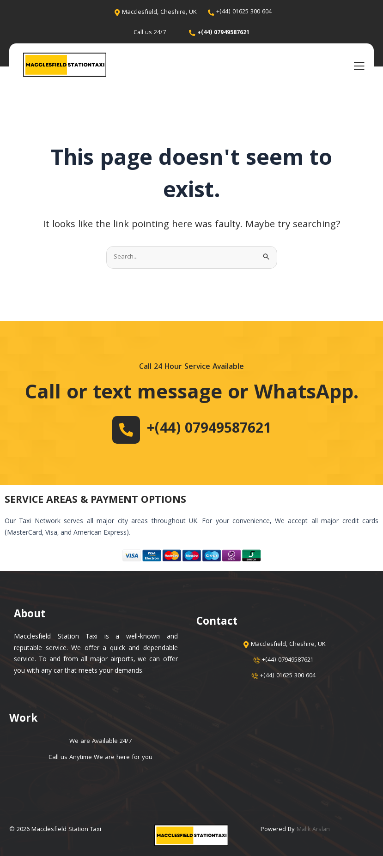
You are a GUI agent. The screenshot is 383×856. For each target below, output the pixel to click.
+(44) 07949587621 (209, 429)
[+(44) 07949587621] (119, 430)
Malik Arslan (314, 830)
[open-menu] (359, 66)
